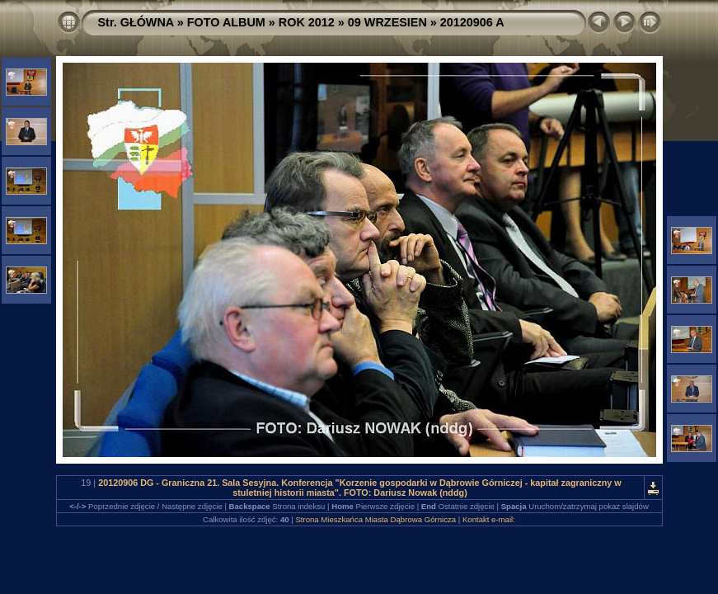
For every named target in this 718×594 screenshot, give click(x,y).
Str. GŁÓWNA (136, 22)
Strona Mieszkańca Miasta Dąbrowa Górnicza (375, 519)
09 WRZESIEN (387, 22)
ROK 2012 (307, 22)
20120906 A (472, 22)
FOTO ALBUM (226, 22)
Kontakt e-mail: (488, 519)
